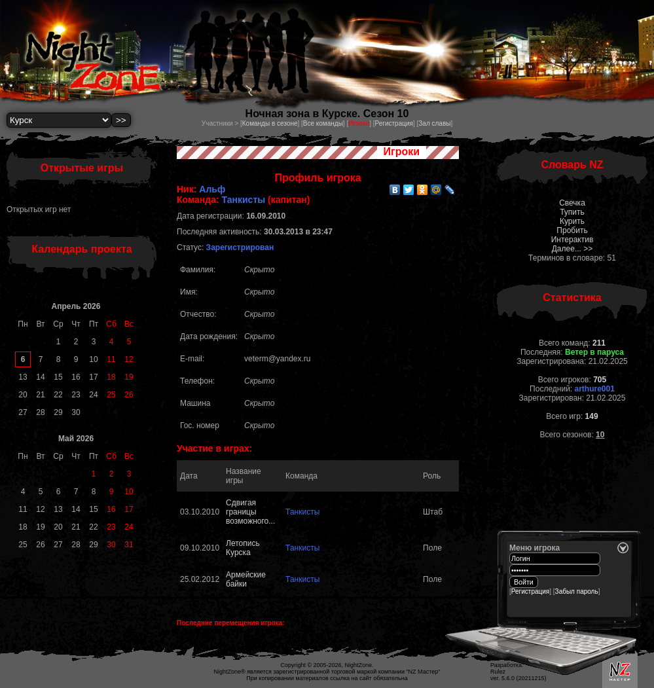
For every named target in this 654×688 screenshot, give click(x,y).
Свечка (572, 203)
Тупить (572, 212)
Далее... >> (572, 248)
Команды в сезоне (270, 123)
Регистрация (393, 123)
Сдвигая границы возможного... (250, 512)
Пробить (571, 230)
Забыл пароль (576, 591)
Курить (572, 221)
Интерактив (572, 239)
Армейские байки (246, 579)
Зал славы (434, 123)
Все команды (323, 123)
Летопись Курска (243, 548)
